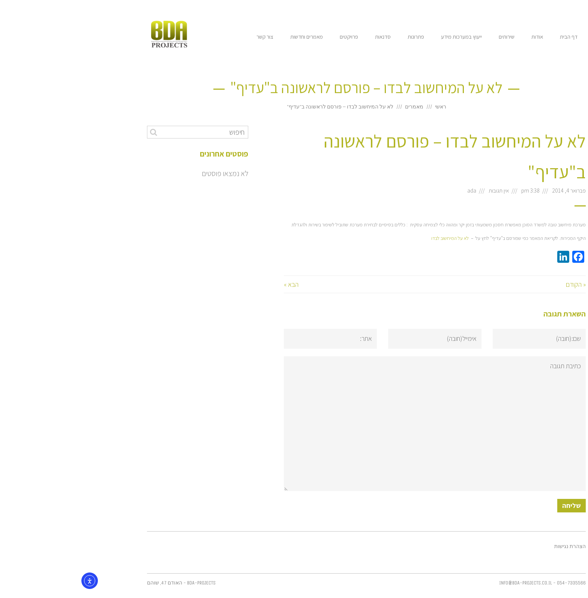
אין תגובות (426, 190)
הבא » (219, 284)
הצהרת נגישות (497, 546)
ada (399, 190)
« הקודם (503, 284)
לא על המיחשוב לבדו (377, 238)
